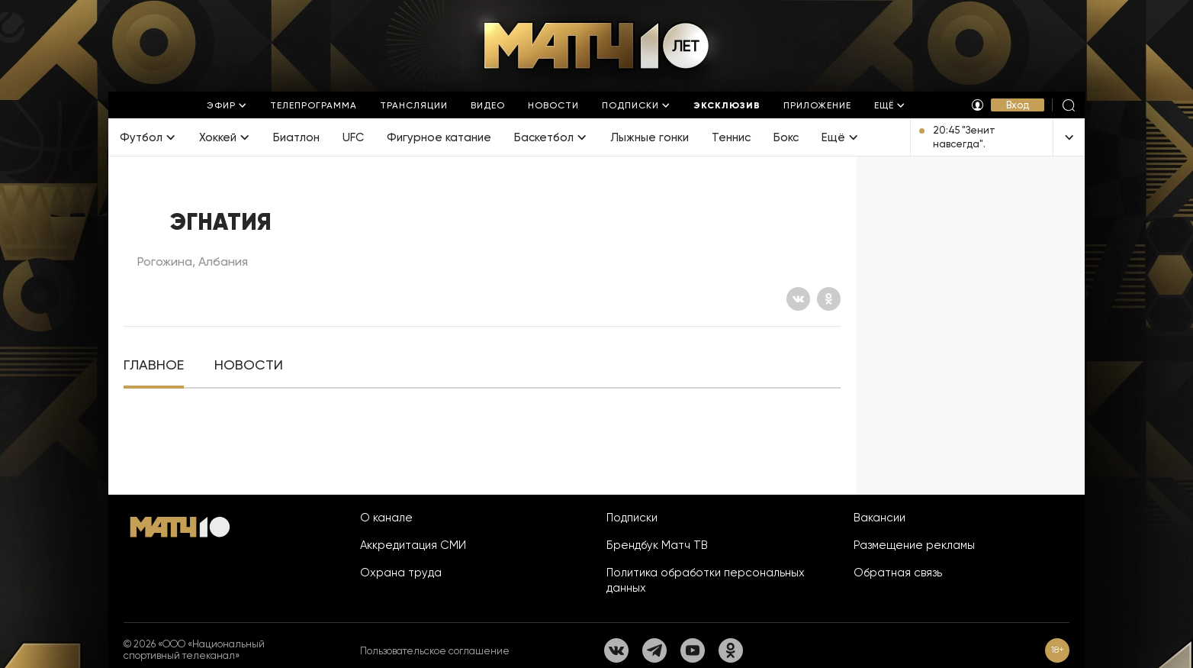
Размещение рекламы (914, 545)
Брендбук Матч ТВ (657, 545)
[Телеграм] (654, 650)
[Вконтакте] (798, 299)
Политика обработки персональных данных (705, 580)
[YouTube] (692, 650)
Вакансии (879, 517)
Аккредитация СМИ (413, 545)
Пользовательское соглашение (435, 651)
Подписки (632, 517)
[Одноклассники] (829, 299)
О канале (386, 517)
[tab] (154, 365)
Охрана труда (401, 572)
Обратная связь (898, 572)
